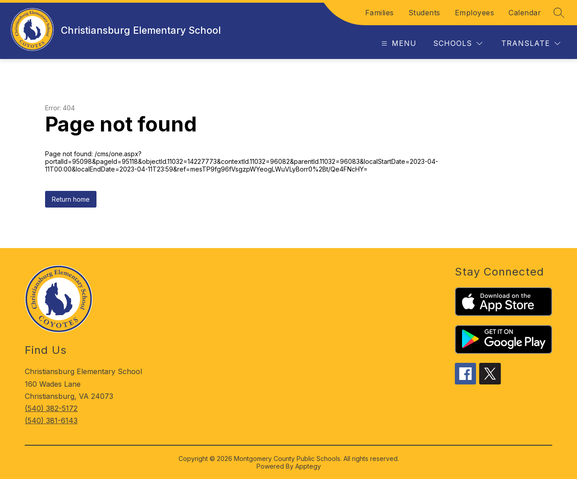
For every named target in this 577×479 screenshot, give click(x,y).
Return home (71, 199)
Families (379, 12)
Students (424, 12)
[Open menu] (398, 43)
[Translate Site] (531, 43)
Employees (475, 12)
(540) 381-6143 (51, 420)
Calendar (524, 12)
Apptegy (308, 466)
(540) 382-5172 (51, 408)
